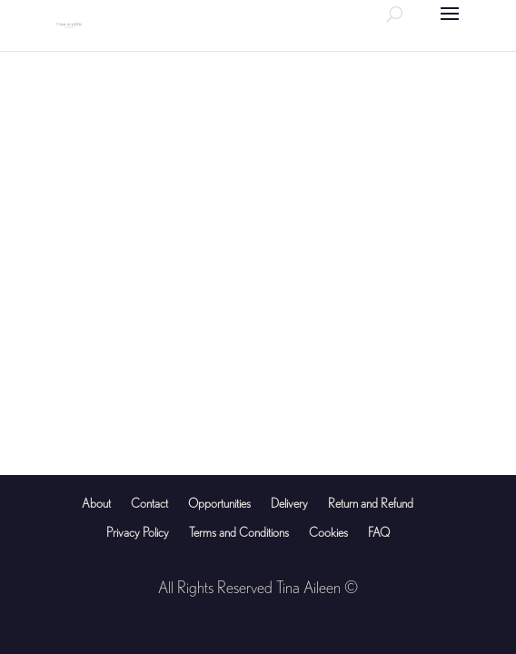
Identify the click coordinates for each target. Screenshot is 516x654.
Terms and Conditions (239, 532)
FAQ (379, 532)
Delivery (289, 503)
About (96, 503)
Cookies (328, 532)
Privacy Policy (137, 532)
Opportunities (219, 503)
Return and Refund (370, 503)
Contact (149, 503)
